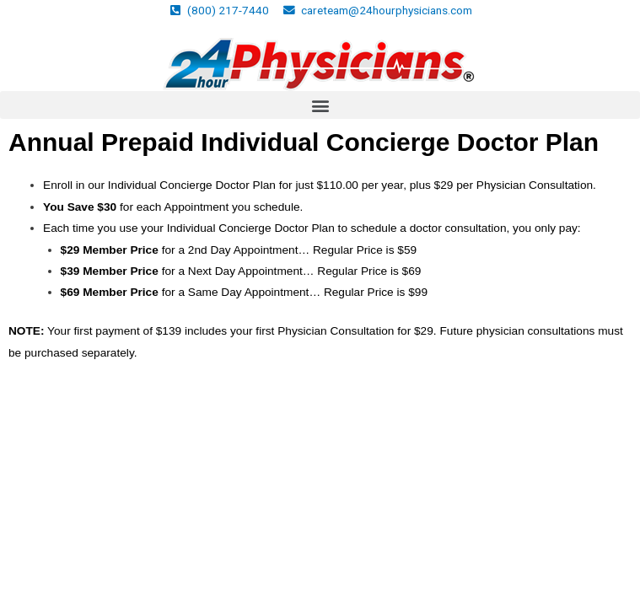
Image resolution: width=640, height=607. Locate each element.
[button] (320, 105)
